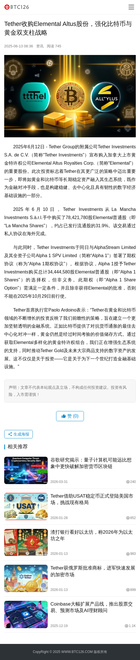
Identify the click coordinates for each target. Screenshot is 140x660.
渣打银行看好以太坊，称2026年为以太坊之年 (92, 535)
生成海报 (18, 434)
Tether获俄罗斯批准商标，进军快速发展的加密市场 (93, 571)
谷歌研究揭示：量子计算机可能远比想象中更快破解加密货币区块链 (91, 463)
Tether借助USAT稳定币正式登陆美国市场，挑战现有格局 (92, 499)
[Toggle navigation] (131, 7)
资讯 (39, 46)
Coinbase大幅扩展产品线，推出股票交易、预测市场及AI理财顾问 (92, 607)
